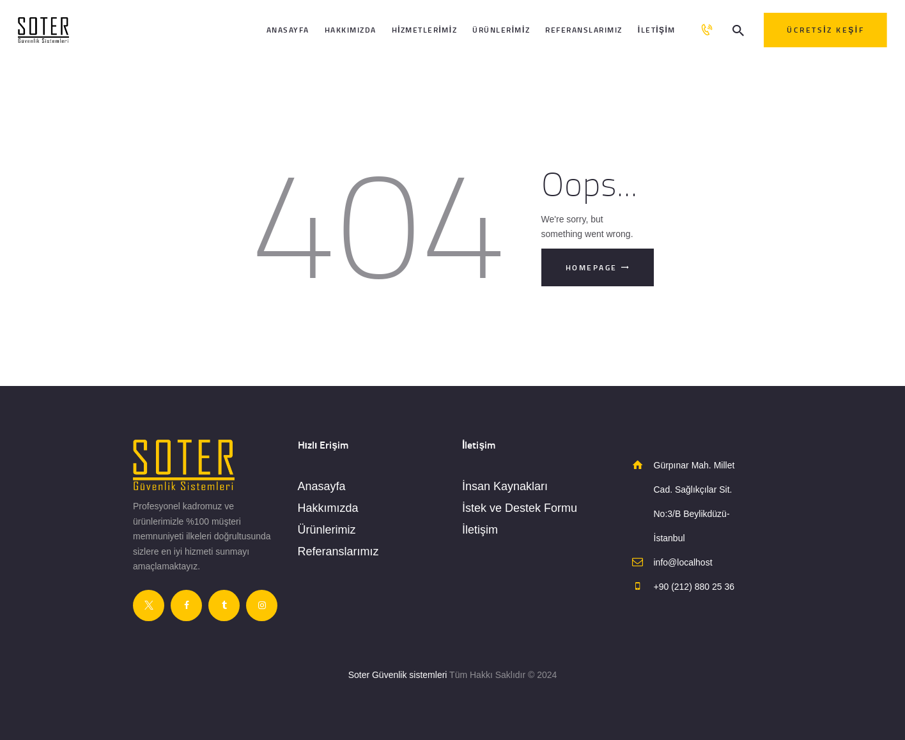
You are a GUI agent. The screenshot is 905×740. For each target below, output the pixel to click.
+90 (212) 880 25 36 (694, 587)
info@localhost (683, 562)
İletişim (480, 529)
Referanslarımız (338, 551)
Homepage (591, 267)
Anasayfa (322, 486)
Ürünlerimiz (327, 529)
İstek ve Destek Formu (519, 508)
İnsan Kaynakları (505, 486)
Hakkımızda (328, 508)
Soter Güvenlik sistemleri (397, 675)
